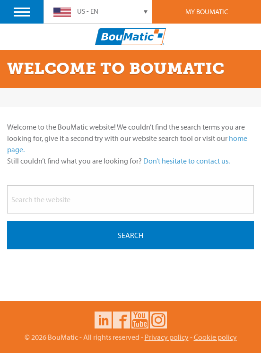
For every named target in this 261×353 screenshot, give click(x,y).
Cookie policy (215, 337)
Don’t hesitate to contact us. (186, 160)
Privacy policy (167, 337)
